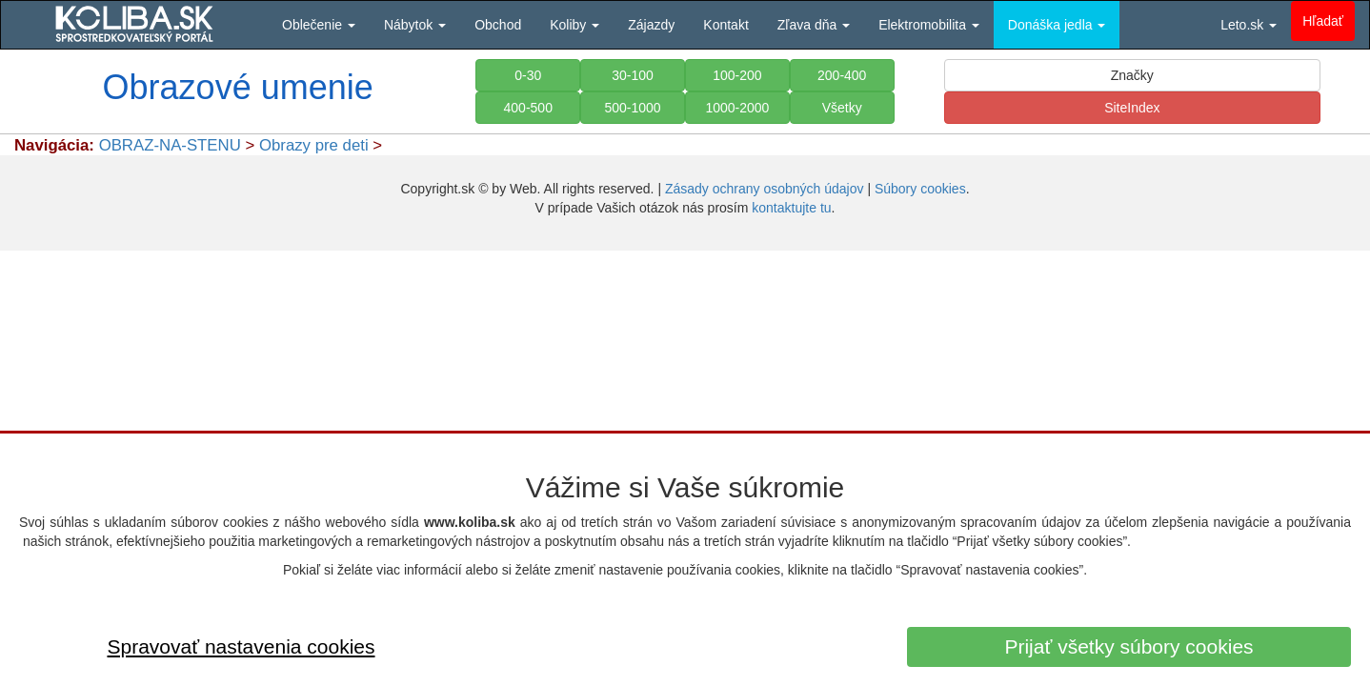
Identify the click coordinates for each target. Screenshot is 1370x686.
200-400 (841, 75)
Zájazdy (651, 24)
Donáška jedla (1057, 24)
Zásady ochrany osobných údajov (764, 188)
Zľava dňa (813, 24)
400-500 (528, 107)
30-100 (633, 75)
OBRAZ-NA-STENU (170, 145)
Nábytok (415, 24)
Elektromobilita (928, 24)
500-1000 (632, 107)
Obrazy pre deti (314, 145)
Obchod (497, 24)
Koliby (574, 24)
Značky (1132, 75)
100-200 (737, 75)
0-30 (527, 75)
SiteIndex (1131, 107)
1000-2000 (737, 107)
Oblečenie (318, 24)
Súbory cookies (920, 188)
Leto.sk (1248, 24)
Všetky (842, 107)
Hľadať (1322, 21)
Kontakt (725, 24)
